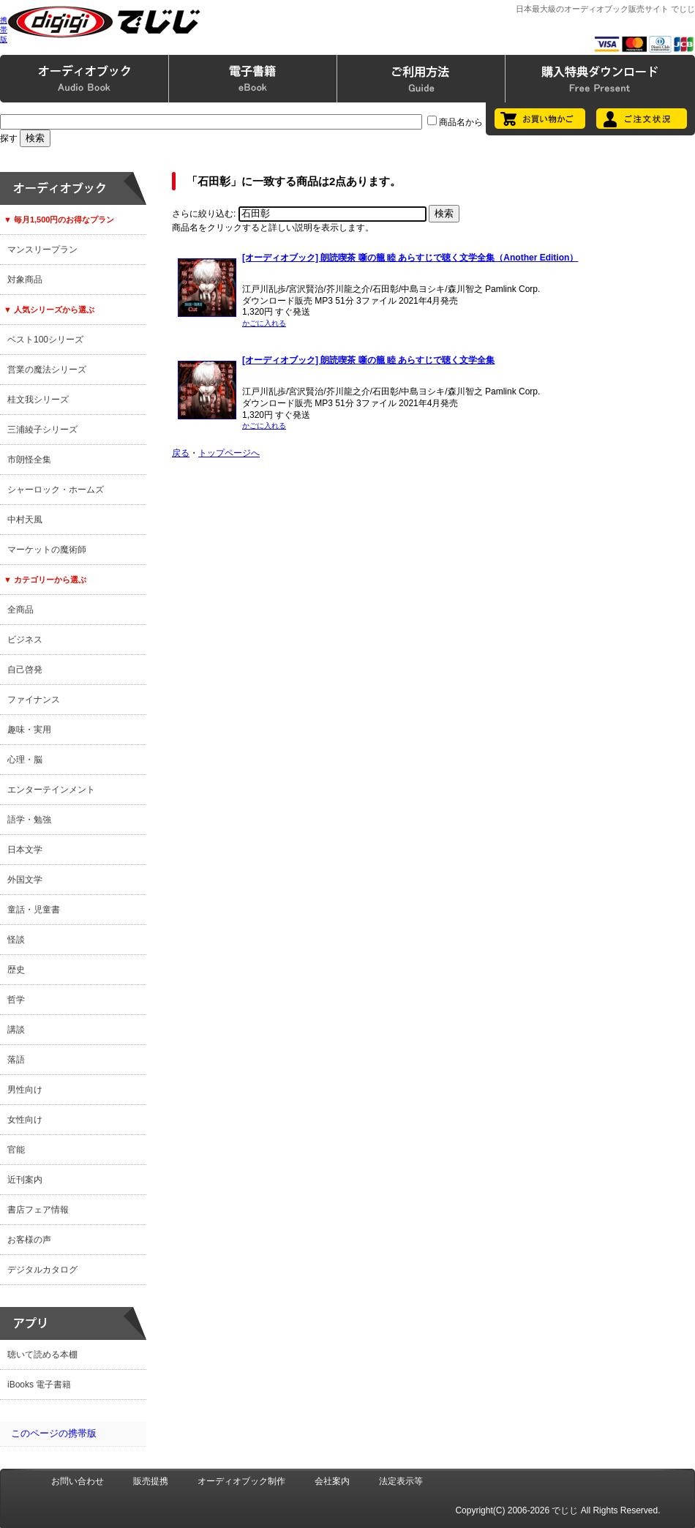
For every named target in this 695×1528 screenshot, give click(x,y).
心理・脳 (24, 759)
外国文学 (24, 880)
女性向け (24, 1120)
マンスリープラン (42, 249)
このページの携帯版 (54, 1433)
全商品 (20, 609)
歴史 (16, 970)
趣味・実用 (29, 729)
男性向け (24, 1090)
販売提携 (150, 1481)
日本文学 (24, 849)
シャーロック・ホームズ (55, 489)
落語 (16, 1060)
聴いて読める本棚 (42, 1354)
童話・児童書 (33, 910)
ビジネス (24, 639)
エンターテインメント (51, 789)
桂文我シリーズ (38, 399)
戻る (180, 453)
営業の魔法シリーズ (46, 369)
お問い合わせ (77, 1481)
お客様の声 (29, 1240)
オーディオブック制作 (241, 1481)
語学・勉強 (29, 819)
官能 (16, 1150)
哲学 (16, 1000)
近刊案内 (24, 1180)
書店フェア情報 (38, 1210)
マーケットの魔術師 (46, 549)
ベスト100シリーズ (45, 339)
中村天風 (24, 519)
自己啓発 (24, 669)
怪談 (16, 940)
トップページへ (229, 453)
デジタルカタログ (42, 1270)
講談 (16, 1030)
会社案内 (332, 1481)
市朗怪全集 (29, 459)
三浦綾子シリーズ (42, 429)
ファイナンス (33, 699)
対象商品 (24, 279)
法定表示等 (401, 1481)
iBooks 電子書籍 (39, 1384)
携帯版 (3, 29)
